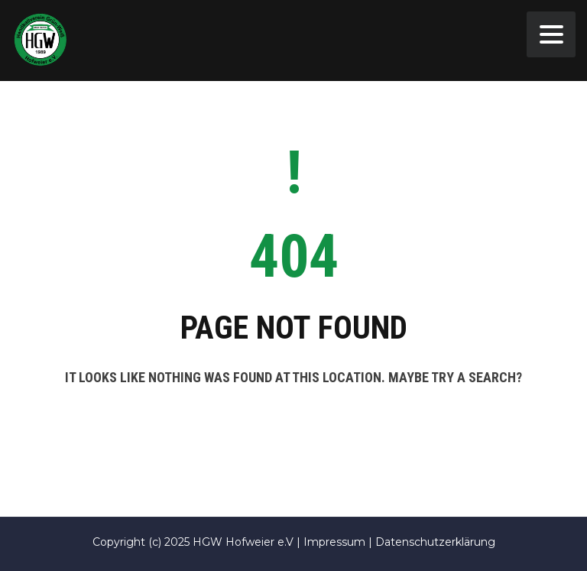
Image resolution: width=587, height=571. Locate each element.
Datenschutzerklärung (435, 542)
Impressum (334, 542)
